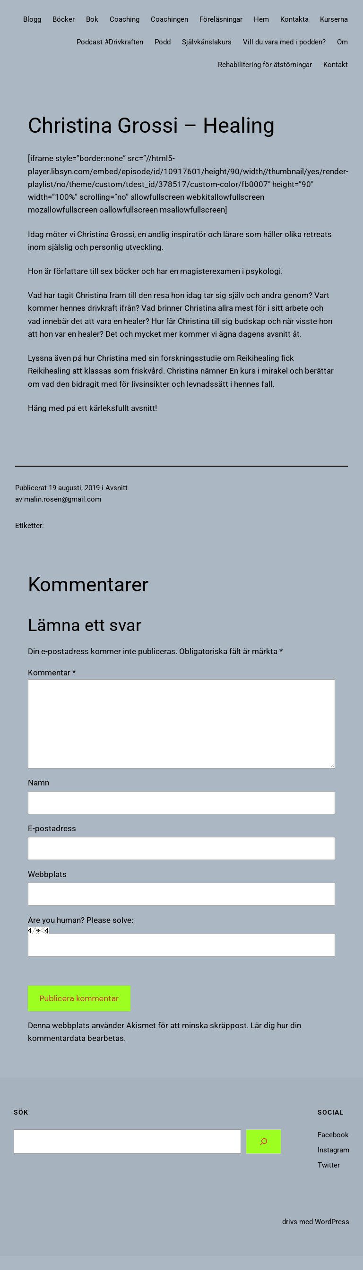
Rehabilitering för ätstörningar (265, 64)
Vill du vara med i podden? (284, 42)
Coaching (124, 19)
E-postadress (52, 828)
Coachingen (169, 19)
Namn (38, 782)
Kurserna (334, 19)
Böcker (63, 19)
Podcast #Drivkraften (110, 42)
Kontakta (294, 19)
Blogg (32, 19)
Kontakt (335, 64)
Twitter (329, 1165)
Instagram (333, 1150)
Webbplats (47, 874)
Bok (92, 19)
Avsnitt (116, 488)
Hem (261, 19)
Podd (163, 42)
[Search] (263, 1141)
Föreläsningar (220, 19)
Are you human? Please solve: (181, 936)
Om (342, 42)
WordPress (332, 1222)
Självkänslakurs (207, 42)
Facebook (333, 1135)
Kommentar (52, 672)
